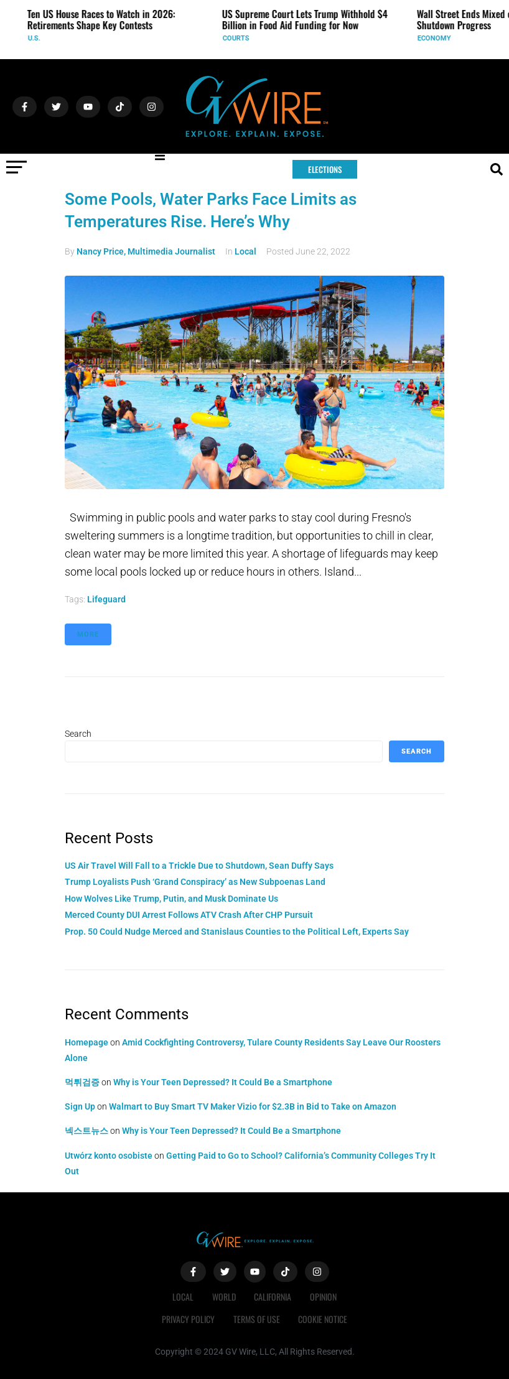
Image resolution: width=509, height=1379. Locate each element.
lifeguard (106, 599)
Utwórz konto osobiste (108, 1156)
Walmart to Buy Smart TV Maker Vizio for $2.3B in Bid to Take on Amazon (252, 1106)
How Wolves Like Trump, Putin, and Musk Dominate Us (171, 899)
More (88, 634)
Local (245, 251)
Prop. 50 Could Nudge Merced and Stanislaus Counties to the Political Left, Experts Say (237, 932)
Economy (439, 38)
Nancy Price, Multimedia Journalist (146, 251)
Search (78, 734)
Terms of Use (256, 1318)
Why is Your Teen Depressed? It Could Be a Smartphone (222, 1082)
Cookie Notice (323, 1318)
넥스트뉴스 (86, 1131)
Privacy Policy (188, 1318)
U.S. (39, 38)
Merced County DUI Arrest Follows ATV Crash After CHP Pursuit (189, 915)
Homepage (86, 1042)
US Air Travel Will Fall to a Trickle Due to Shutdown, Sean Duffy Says (199, 866)
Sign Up (80, 1106)
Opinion (324, 1296)
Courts (241, 38)
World (224, 1296)
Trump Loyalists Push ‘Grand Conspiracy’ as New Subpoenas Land (195, 882)
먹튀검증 (82, 1082)
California (273, 1296)
